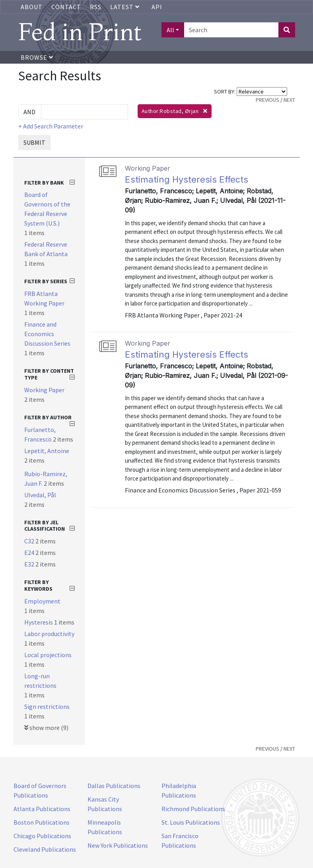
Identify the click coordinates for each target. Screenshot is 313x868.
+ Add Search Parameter (50, 126)
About (32, 7)
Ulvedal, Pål (40, 495)
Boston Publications (42, 822)
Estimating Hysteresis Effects (186, 179)
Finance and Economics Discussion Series (47, 333)
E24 (29, 553)
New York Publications (117, 845)
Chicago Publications (42, 836)
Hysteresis (39, 622)
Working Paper (44, 390)
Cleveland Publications (45, 849)
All (170, 30)
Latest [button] (125, 7)
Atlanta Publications (42, 809)
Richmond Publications (193, 809)
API (157, 7)
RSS (95, 7)
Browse (37, 57)
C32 (29, 541)
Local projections (48, 655)
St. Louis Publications (190, 822)
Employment (42, 601)
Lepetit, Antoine (46, 451)
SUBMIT (34, 142)
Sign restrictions (47, 706)
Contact (66, 7)
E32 (29, 564)
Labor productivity (49, 634)
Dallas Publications (113, 786)
